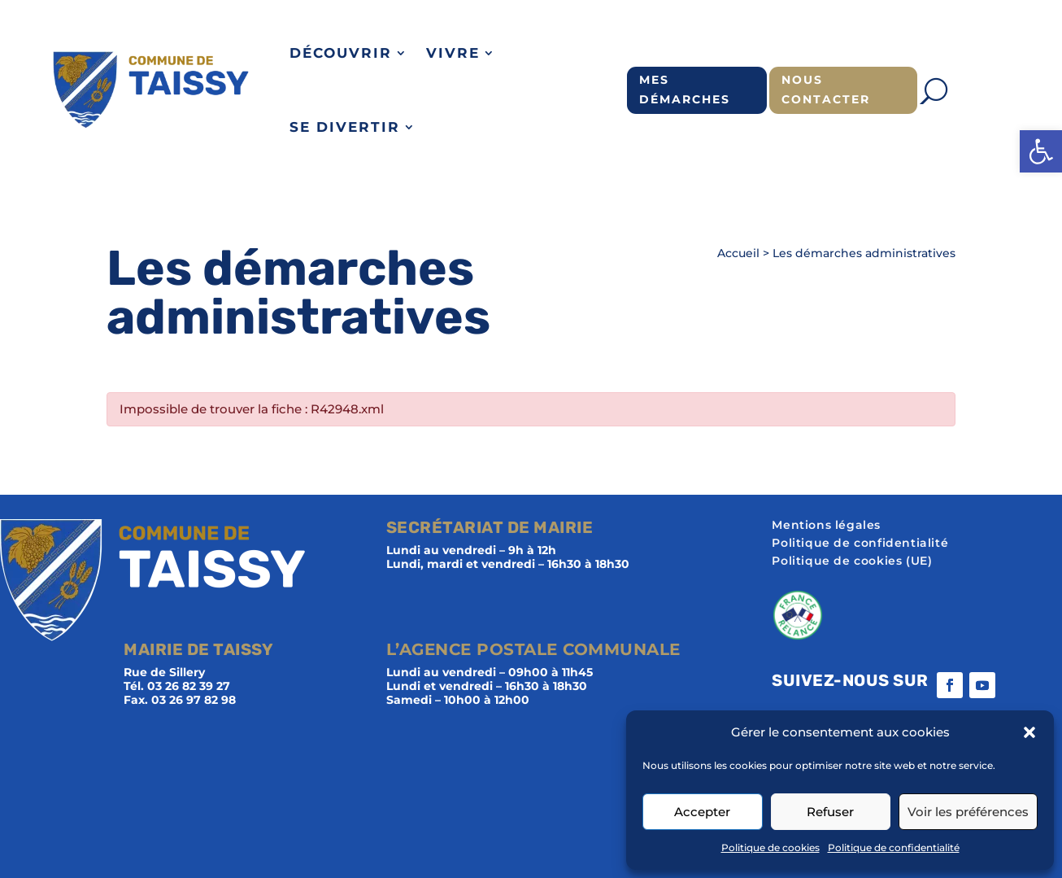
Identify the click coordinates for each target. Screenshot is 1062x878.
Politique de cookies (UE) (852, 561)
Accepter (702, 811)
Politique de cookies (770, 847)
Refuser (830, 811)
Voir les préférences (968, 811)
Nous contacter (825, 89)
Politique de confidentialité (894, 847)
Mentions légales (826, 525)
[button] (1041, 151)
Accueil (738, 253)
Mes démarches (684, 89)
